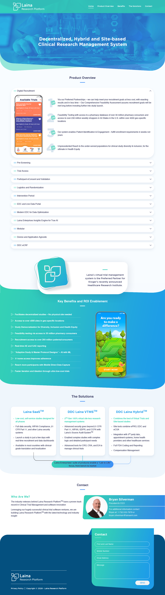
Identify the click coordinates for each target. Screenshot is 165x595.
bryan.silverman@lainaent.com (123, 515)
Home (91, 6)
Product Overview (105, 6)
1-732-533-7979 (125, 512)
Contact (148, 6)
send (142, 583)
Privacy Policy (17, 588)
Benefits (121, 6)
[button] (82, 91)
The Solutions (135, 6)
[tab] (82, 91)
